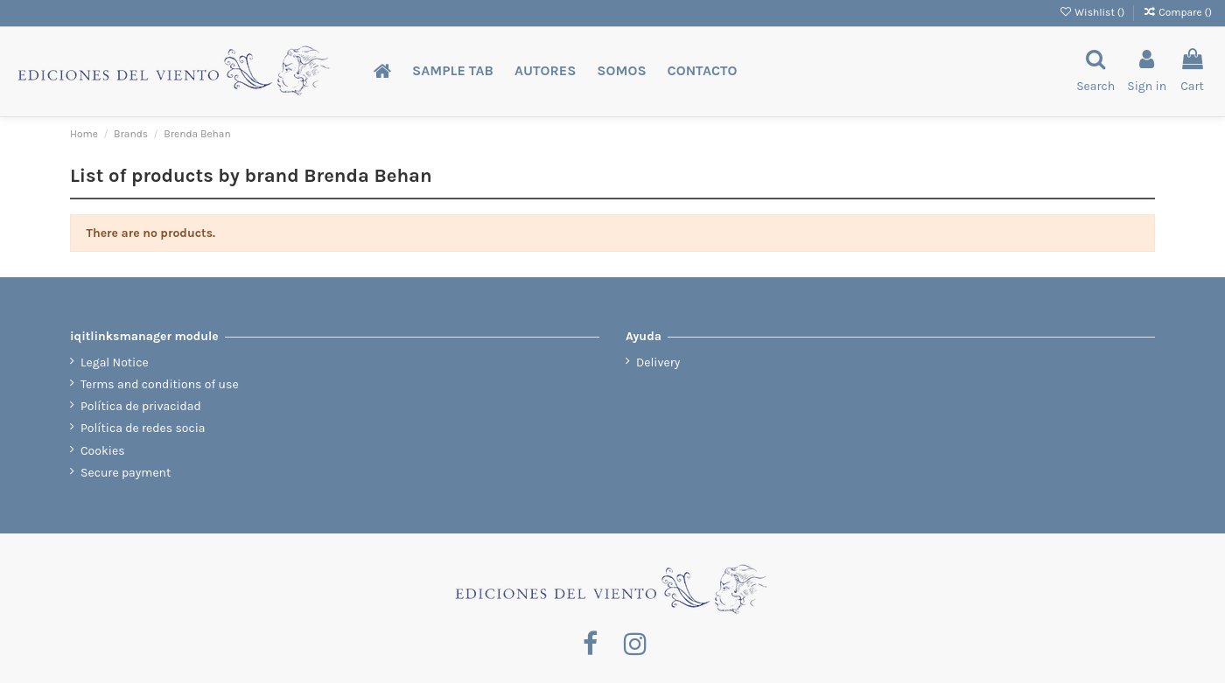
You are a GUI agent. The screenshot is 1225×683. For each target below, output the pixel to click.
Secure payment (125, 472)
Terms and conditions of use (159, 384)
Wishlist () (1093, 12)
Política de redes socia (143, 428)
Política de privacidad (140, 406)
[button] (453, 71)
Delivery (658, 362)
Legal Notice (114, 362)
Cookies (102, 450)
